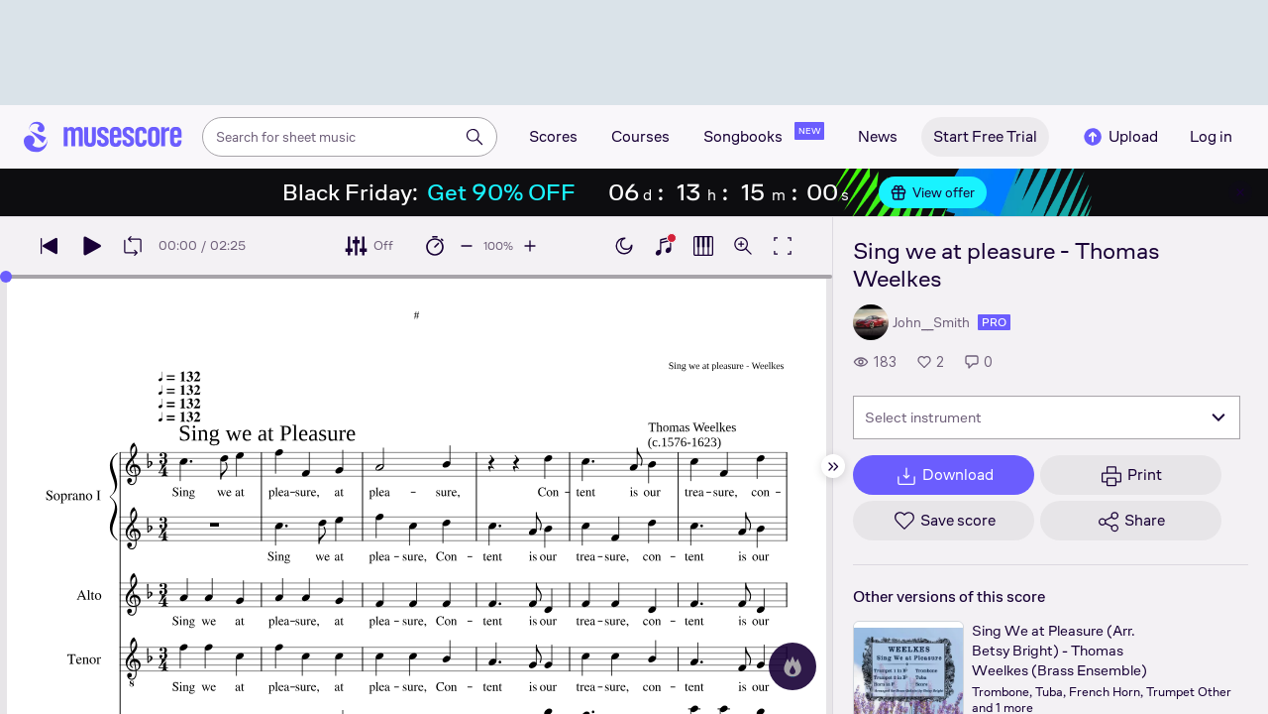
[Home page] (103, 137)
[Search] (474, 137)
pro (994, 322)
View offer (933, 192)
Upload (1119, 137)
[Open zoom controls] (743, 246)
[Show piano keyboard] (664, 246)
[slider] (6, 277)
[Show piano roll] (703, 246)
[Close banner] (1240, 192)
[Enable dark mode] (624, 246)
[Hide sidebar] (833, 466)
